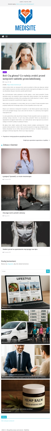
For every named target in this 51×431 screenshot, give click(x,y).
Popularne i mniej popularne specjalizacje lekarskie (16, 136)
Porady (4, 72)
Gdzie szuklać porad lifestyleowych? (25, 4)
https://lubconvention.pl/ (14, 85)
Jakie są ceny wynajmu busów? (11, 340)
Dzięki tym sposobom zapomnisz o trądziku (36, 140)
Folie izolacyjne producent (7, 421)
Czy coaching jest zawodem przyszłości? (13, 374)
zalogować (10, 264)
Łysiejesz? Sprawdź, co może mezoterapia (17, 176)
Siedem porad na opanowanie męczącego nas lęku (20, 249)
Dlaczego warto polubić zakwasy (14, 213)
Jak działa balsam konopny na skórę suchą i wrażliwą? (17, 409)
